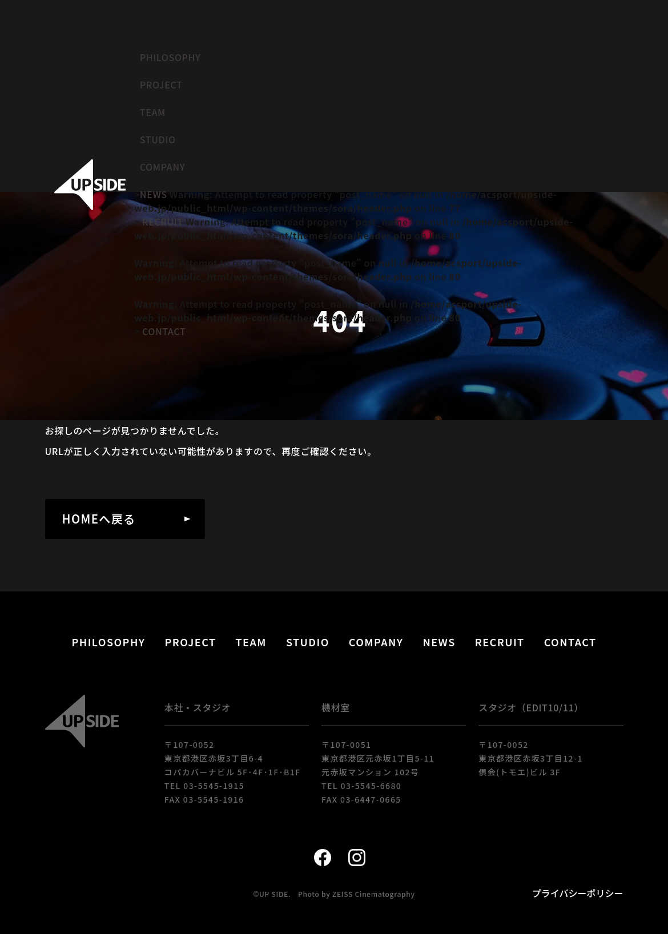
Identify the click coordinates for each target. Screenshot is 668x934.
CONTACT (164, 331)
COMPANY (163, 167)
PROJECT (161, 84)
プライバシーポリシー (577, 893)
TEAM (153, 112)
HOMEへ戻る (99, 518)
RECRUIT (162, 221)
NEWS (153, 194)
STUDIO (158, 139)
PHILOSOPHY (170, 57)
